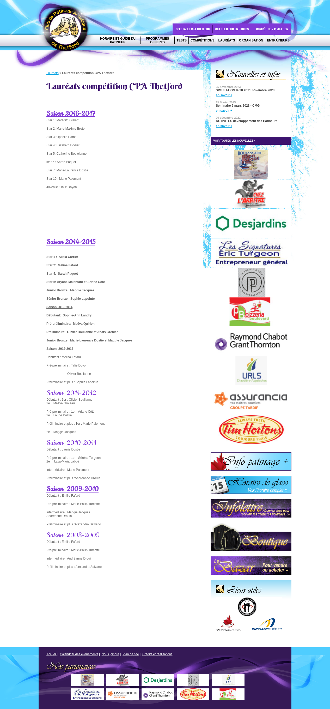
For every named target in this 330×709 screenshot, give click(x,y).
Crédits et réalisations (157, 654)
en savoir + (224, 95)
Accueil (51, 654)
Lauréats (52, 73)
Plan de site (131, 654)
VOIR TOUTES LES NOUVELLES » (234, 140)
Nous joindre (110, 654)
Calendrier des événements (79, 654)
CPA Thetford (67, 31)
